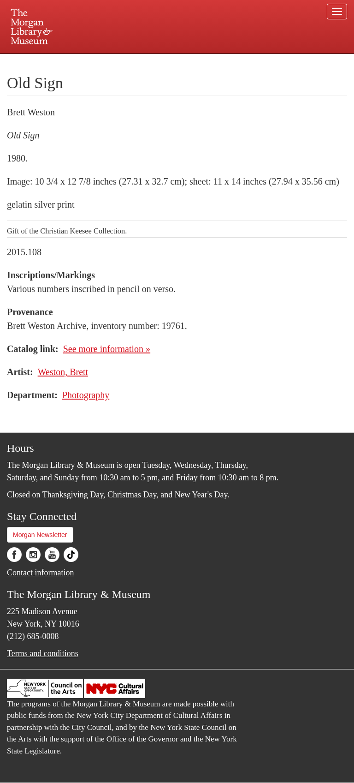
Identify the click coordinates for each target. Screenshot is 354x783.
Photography (85, 395)
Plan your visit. (67, 62)
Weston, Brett (63, 372)
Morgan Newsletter (40, 534)
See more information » (106, 349)
